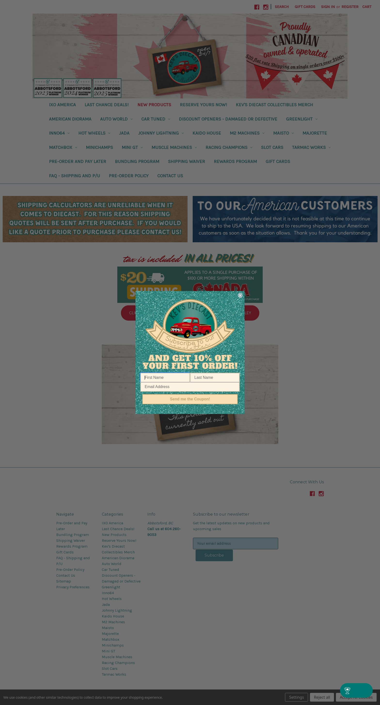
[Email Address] (190, 386)
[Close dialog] (240, 295)
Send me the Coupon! (190, 399)
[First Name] (165, 377)
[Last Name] (214, 377)
